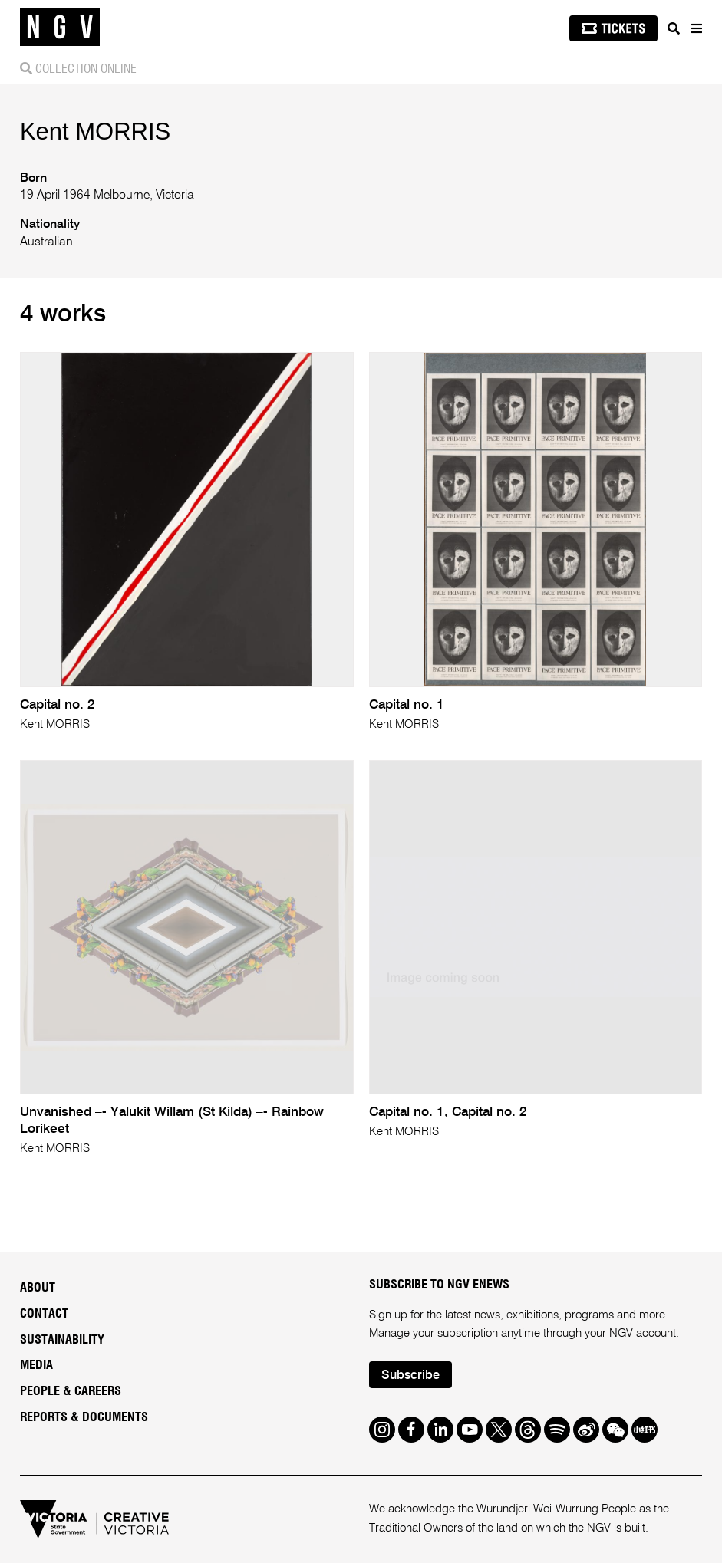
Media (36, 1365)
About (37, 1288)
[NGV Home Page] (60, 27)
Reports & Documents (84, 1417)
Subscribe (410, 1376)
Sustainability (62, 1340)
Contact (44, 1314)
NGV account (642, 1333)
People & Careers (70, 1391)
